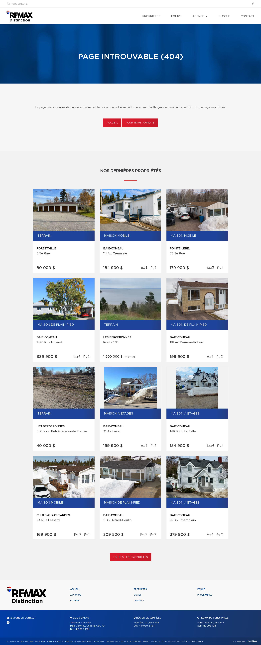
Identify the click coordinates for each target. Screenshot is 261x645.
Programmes (204, 595)
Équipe (176, 16)
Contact (247, 16)
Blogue (224, 16)
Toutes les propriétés (130, 557)
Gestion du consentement (190, 641)
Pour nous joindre (140, 123)
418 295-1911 (82, 629)
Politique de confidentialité (133, 641)
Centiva (251, 641)
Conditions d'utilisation (162, 641)
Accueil (112, 123)
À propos (75, 595)
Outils (137, 595)
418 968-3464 (147, 626)
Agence (198, 16)
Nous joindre (19, 4)
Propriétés (151, 16)
